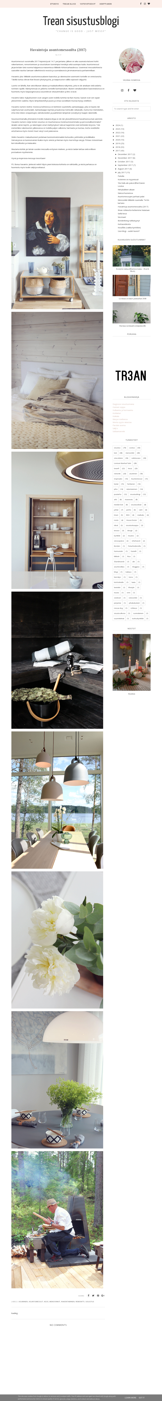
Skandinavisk (119, 561)
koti (115, 453)
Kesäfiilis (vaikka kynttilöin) (129, 227)
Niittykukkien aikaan (126, 189)
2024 (118, 125)
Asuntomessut (36, 1301)
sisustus (90, 1301)
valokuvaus (135, 458)
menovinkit (54, 1301)
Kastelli (133, 551)
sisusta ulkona (119, 613)
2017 (118, 150)
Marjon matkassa (120, 419)
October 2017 (124, 161)
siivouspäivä (119, 541)
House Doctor (131, 520)
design (130, 530)
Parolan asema (119, 425)
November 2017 (125, 158)
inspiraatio (118, 479)
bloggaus (135, 567)
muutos (131, 536)
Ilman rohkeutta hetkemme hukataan (134, 210)
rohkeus (134, 608)
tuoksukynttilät (138, 618)
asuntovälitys (119, 567)
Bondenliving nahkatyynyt (129, 220)
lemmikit (117, 587)
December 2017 (125, 154)
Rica (128, 556)
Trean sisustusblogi (81, 22)
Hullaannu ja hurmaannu (123, 410)
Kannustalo (118, 551)
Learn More (130, 1398)
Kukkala (116, 416)
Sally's (115, 428)
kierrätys (117, 577)
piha (115, 489)
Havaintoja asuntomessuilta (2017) (133, 206)
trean (116, 515)
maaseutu (129, 499)
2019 (118, 143)
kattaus (128, 572)
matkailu (140, 515)
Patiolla (121, 176)
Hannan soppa (119, 407)
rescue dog (118, 608)
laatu (134, 582)
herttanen (131, 484)
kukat (116, 484)
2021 (118, 136)
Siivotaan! (122, 217)
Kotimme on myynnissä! (128, 179)
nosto (116, 520)
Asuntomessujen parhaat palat (131, 196)
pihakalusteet (134, 603)
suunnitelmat (119, 618)
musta (116, 592)
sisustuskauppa (132, 525)
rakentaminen (68, 1301)
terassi (116, 530)
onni (128, 592)
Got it (142, 1398)
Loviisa (132, 448)
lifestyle (131, 587)
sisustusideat (136, 505)
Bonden (117, 546)
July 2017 (122, 172)
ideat (116, 525)
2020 (118, 139)
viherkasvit (136, 541)
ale (133, 561)
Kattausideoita (124, 224)
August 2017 (123, 168)
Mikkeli (116, 556)
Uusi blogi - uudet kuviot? (129, 231)
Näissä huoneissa (125, 193)
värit (140, 510)
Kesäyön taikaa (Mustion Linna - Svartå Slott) (132, 270)
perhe (128, 510)
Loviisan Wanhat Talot (122, 463)
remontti (80, 1301)
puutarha (117, 494)
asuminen (23, 1301)
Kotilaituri (117, 413)
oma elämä (118, 458)
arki (115, 499)
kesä (46, 1301)
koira (131, 577)
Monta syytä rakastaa (122, 422)
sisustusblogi (135, 494)
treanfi (116, 468)
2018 (118, 147)
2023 (118, 129)
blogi (116, 572)
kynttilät (117, 536)
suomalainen (138, 613)
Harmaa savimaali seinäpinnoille (132, 326)
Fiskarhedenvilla (134, 546)
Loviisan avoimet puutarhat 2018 (132, 298)
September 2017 (125, 165)
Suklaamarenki (119, 431)
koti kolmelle (119, 582)
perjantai (117, 603)
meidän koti (118, 505)
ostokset (117, 598)
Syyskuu (131, 694)
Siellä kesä (122, 213)
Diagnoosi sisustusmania (123, 404)
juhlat (116, 510)
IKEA (127, 515)
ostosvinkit (133, 598)
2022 (118, 132)
